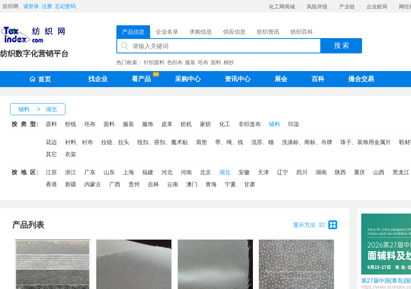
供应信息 (234, 31)
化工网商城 (282, 7)
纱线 (70, 124)
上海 (128, 172)
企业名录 (167, 31)
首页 (40, 79)
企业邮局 (376, 7)
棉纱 (229, 62)
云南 (172, 184)
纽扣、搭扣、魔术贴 (162, 142)
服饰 (147, 124)
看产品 (143, 77)
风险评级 (317, 7)
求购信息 (200, 31)
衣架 (70, 154)
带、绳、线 (229, 142)
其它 (51, 154)
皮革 (167, 124)
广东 (90, 172)
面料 (216, 62)
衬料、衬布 (79, 142)
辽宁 (282, 172)
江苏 (51, 172)
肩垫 (201, 142)
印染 (293, 124)
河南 (186, 172)
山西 (379, 172)
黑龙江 (401, 172)
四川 (301, 172)
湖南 (321, 172)
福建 (147, 172)
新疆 (70, 184)
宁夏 (230, 184)
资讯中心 (237, 78)
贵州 (134, 184)
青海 (211, 184)
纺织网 (10, 6)
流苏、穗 (262, 142)
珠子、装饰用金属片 (365, 142)
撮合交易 (361, 78)
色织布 (175, 62)
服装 (190, 62)
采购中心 (188, 78)
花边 (51, 142)
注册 (47, 6)
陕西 (340, 172)
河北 (167, 172)
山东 (109, 172)
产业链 (347, 7)
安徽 (244, 172)
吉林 (153, 184)
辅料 (24, 109)
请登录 (31, 6)
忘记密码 (65, 6)
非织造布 (249, 124)
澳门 (191, 184)
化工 (224, 124)
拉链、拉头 (115, 142)
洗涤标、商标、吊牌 (307, 142)
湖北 (51, 109)
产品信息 (133, 31)
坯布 (203, 62)
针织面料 (154, 62)
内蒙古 (92, 184)
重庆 (359, 172)
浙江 (70, 172)
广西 (114, 184)
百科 (317, 78)
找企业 (98, 78)
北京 (205, 172)
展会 (281, 78)
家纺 (205, 124)
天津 (263, 172)
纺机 (186, 124)
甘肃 (249, 184)
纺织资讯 (268, 31)
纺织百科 (302, 31)
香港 (51, 184)
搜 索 (342, 45)
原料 (51, 124)
